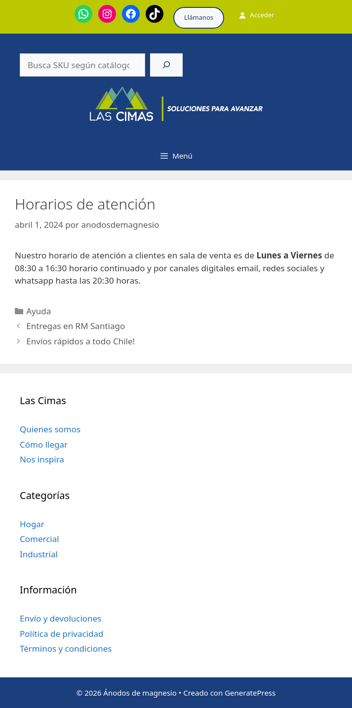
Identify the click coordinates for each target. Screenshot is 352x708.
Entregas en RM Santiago (75, 326)
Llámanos (198, 17)
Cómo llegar (44, 444)
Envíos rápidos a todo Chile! (80, 341)
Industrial (39, 554)
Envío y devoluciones (60, 618)
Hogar (32, 524)
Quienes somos (50, 429)
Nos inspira (42, 459)
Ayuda (38, 311)
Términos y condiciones (66, 648)
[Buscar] (166, 65)
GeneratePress (250, 693)
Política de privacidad (61, 633)
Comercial (39, 538)
